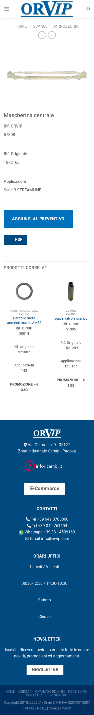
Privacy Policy (35, 708)
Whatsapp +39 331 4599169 (47, 532)
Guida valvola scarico (70, 318)
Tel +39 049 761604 (47, 525)
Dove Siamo (77, 691)
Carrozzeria (65, 26)
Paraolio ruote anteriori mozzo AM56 (24, 320)
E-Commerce (59, 695)
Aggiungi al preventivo (38, 219)
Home (21, 26)
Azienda (25, 691)
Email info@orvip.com (47, 538)
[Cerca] (88, 9)
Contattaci (36, 695)
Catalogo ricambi (50, 691)
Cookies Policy (60, 708)
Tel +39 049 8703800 (47, 519)
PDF (15, 239)
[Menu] (7, 9)
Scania (40, 26)
